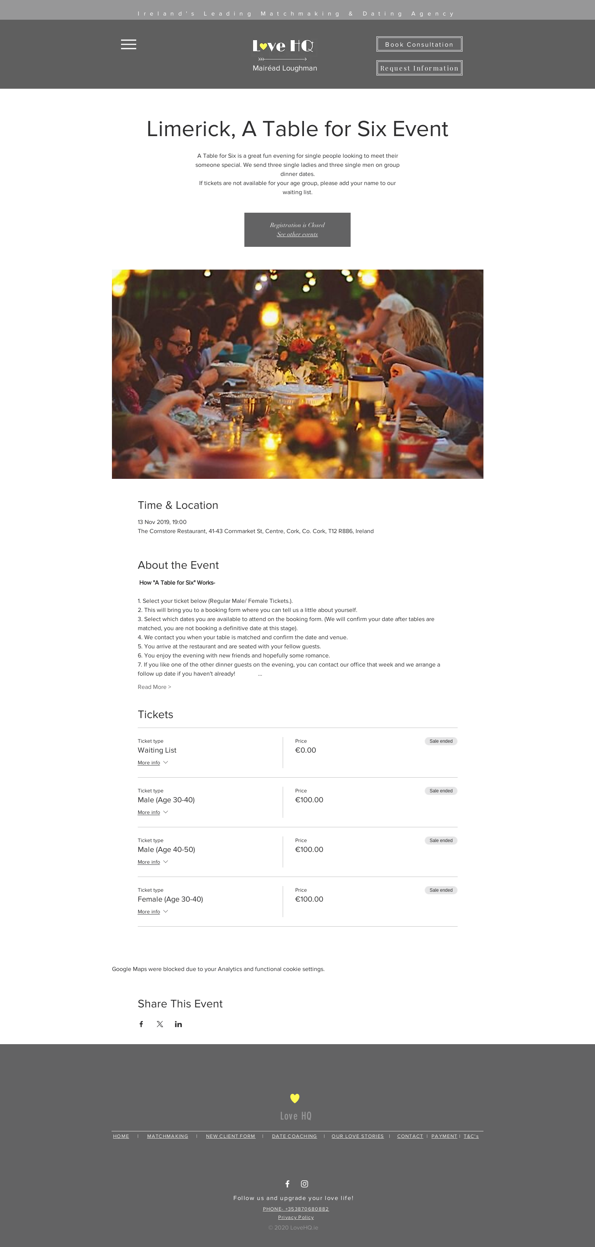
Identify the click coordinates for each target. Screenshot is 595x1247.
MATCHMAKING (167, 1136)
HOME (121, 1136)
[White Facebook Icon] (287, 1184)
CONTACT (410, 1136)
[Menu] (128, 44)
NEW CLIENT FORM (231, 1136)
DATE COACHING (294, 1136)
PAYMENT (444, 1136)
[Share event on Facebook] (141, 1024)
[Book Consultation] (419, 44)
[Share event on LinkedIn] (178, 1024)
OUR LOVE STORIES (358, 1136)
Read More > (154, 687)
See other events (297, 234)
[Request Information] (419, 67)
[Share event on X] (160, 1024)
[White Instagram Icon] (304, 1184)
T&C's (471, 1136)
